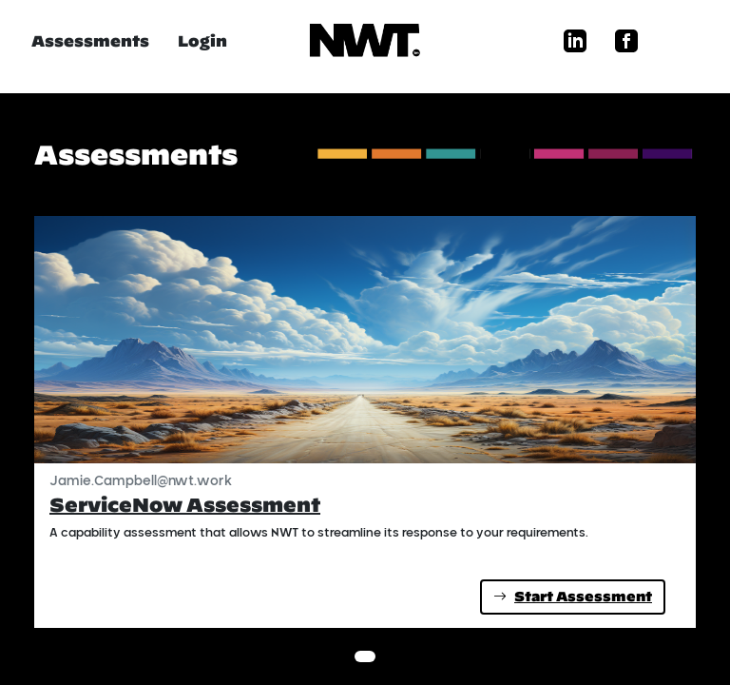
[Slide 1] (365, 656)
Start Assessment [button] (572, 596)
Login (202, 40)
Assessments (90, 40)
